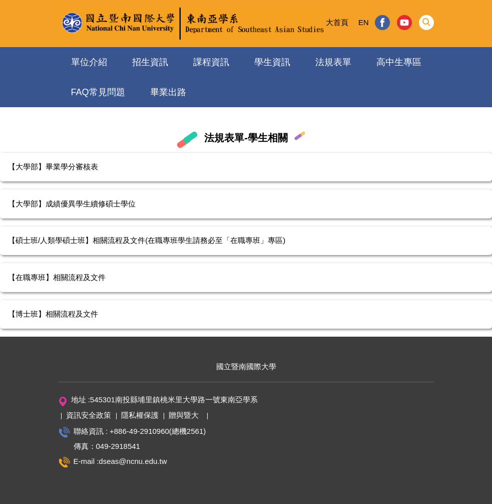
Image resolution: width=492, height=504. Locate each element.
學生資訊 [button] (272, 62)
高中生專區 (398, 62)
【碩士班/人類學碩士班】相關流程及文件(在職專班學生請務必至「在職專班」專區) (146, 240)
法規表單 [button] (333, 62)
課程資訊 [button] (211, 62)
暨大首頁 (333, 22)
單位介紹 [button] (89, 62)
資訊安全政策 (88, 415)
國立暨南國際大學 (246, 366)
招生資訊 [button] (150, 62)
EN (363, 22)
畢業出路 (168, 92)
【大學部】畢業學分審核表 (53, 166)
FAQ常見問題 (98, 92)
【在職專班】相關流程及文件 (57, 277)
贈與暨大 (184, 415)
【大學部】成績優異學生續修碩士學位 (72, 203)
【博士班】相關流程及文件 (53, 314)
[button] (426, 22)
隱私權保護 (140, 415)
